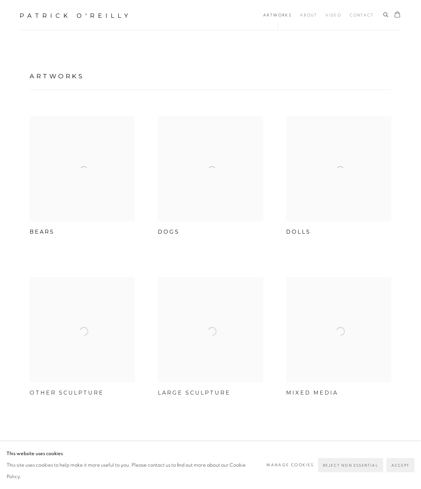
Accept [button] (400, 465)
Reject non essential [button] (350, 465)
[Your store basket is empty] (397, 15)
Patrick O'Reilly (76, 16)
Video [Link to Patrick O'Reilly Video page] (333, 15)
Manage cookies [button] (290, 465)
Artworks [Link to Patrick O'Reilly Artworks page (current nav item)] (277, 15)
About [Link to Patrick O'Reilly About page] (308, 15)
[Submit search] (386, 15)
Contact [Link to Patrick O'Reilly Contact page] (362, 15)
